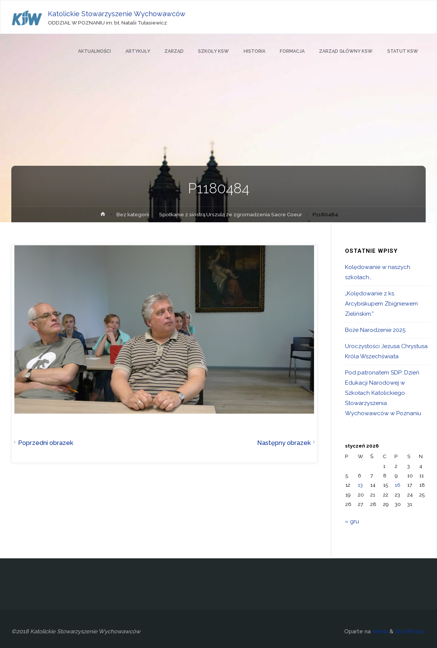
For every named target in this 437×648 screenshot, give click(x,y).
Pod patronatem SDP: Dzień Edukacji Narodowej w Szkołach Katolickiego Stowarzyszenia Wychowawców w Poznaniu (383, 393)
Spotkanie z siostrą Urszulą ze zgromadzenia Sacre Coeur (230, 214)
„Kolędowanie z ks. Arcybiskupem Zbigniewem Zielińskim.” (381, 303)
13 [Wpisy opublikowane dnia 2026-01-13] (360, 485)
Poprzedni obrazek (42, 442)
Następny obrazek (287, 442)
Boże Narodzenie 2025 (375, 330)
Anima (379, 631)
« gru (352, 521)
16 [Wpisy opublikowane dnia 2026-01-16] (397, 485)
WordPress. (410, 631)
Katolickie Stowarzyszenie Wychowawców (117, 14)
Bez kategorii (133, 214)
